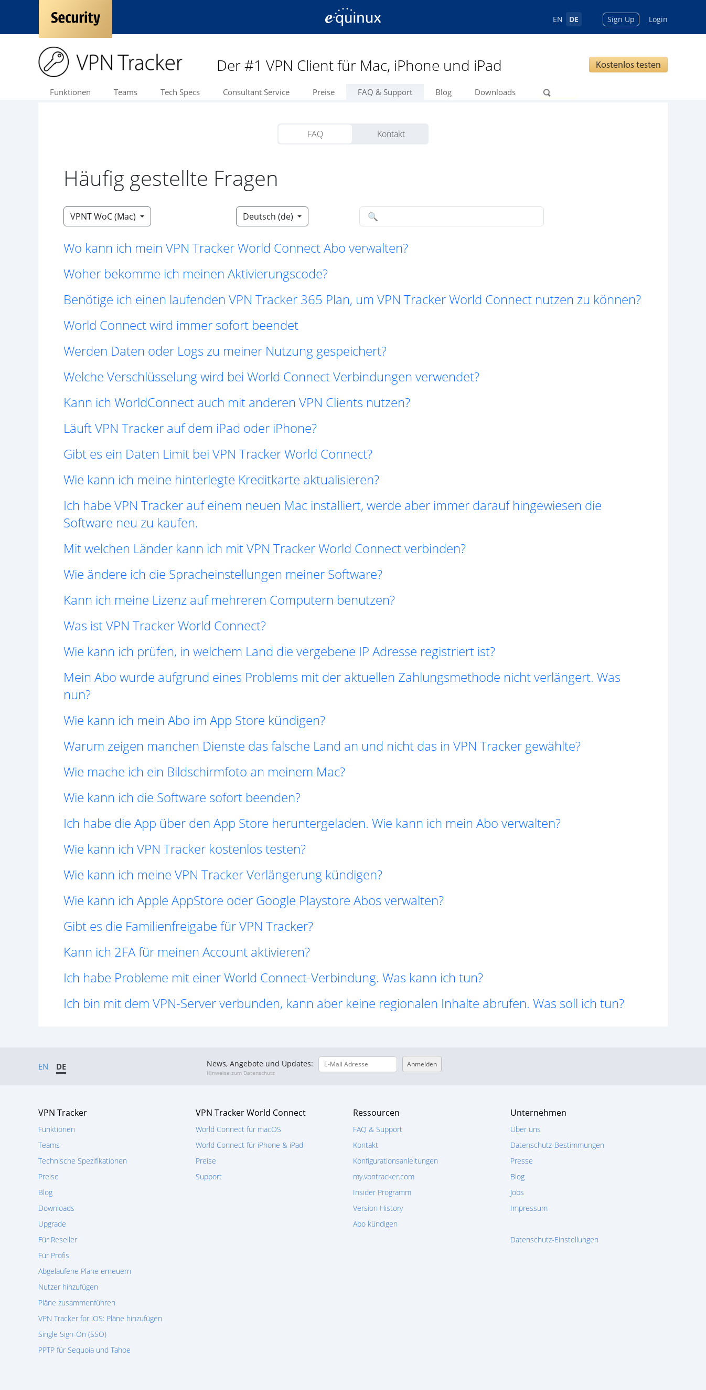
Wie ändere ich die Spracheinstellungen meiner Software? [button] (222, 574)
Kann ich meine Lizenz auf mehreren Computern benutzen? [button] (229, 599)
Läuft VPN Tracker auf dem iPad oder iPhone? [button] (190, 428)
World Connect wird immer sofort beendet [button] (180, 325)
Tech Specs (180, 92)
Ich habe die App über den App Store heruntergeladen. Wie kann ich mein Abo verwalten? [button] (312, 823)
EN (558, 19)
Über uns (525, 1129)
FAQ (315, 134)
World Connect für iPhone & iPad (249, 1145)
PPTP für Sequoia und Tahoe (84, 1350)
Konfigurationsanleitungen (395, 1161)
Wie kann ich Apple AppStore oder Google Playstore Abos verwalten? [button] (253, 900)
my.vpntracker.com (383, 1176)
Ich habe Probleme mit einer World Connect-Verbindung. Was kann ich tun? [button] (273, 977)
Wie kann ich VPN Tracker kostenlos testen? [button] (184, 848)
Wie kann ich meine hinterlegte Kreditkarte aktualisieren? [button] (221, 479)
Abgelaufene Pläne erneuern (84, 1271)
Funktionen (70, 92)
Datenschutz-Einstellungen (554, 1239)
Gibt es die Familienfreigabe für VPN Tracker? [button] (188, 926)
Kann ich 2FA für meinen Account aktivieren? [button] (186, 951)
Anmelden (422, 1064)
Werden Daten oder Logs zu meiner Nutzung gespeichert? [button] (225, 350)
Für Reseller (57, 1239)
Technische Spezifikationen (82, 1161)
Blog (443, 92)
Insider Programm (382, 1192)
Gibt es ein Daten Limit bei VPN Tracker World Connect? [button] (217, 453)
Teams (125, 92)
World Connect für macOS (238, 1129)
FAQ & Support (385, 92)
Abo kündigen (375, 1224)
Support (209, 1176)
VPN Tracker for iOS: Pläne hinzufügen (100, 1318)
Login (658, 19)
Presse (521, 1161)
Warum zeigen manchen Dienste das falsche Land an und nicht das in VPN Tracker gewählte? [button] (322, 745)
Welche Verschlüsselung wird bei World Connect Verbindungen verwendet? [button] (271, 376)
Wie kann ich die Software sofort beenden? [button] (182, 797)
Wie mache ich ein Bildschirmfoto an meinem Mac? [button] (204, 771)
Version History (378, 1208)
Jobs (517, 1192)
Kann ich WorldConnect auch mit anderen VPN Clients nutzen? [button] (236, 402)
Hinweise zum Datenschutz (241, 1072)
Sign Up (621, 19)
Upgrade (52, 1224)
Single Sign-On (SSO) (72, 1334)
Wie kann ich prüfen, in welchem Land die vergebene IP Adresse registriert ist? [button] (279, 651)
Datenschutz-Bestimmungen (557, 1145)
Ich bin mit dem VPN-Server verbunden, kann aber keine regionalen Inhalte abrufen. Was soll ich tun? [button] (343, 1003)
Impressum (529, 1208)
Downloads (495, 92)
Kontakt (391, 134)
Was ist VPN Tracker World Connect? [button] (164, 625)
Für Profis (53, 1255)
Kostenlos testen (628, 64)
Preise (324, 92)
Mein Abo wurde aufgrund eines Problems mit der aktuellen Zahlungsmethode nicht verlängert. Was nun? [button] (342, 685)
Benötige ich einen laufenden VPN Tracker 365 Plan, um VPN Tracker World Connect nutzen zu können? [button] (352, 299)
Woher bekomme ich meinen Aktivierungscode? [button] (195, 273)
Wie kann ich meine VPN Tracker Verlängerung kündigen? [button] (222, 874)
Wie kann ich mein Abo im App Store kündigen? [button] (194, 720)
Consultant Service (256, 92)
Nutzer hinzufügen (68, 1287)
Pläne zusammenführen (76, 1303)
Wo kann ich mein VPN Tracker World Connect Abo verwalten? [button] (235, 247)
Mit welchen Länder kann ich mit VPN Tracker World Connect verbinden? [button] (264, 548)
